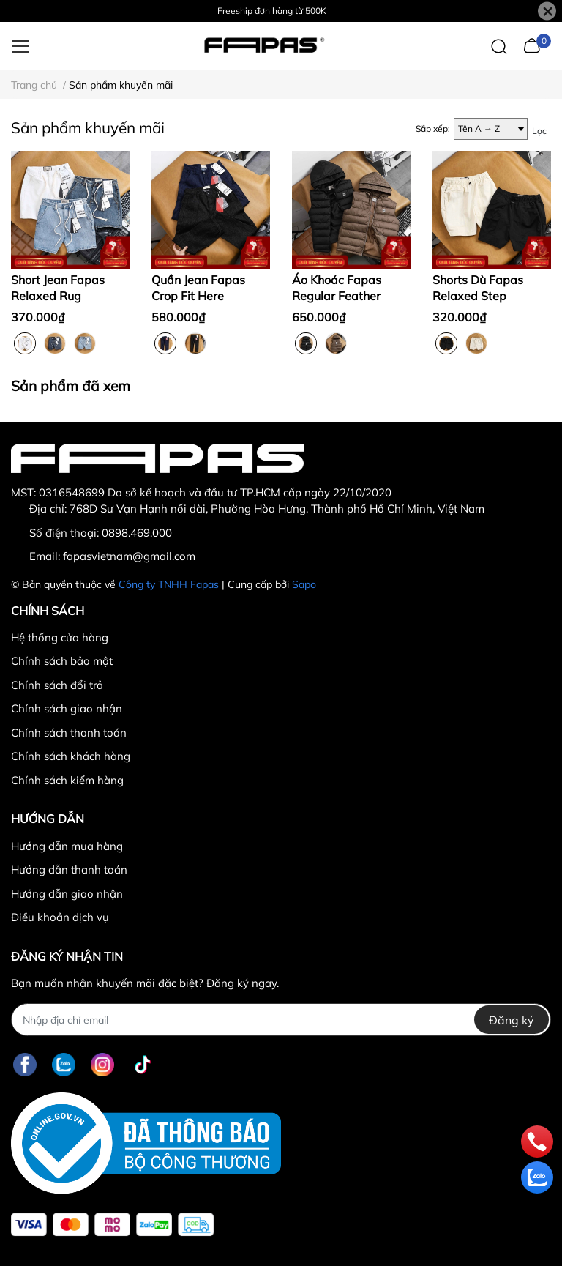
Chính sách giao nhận (66, 708)
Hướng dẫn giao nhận (67, 894)
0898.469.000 (137, 533)
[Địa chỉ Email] (281, 1019)
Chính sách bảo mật (62, 661)
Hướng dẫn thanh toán (69, 869)
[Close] (547, 11)
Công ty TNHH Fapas (169, 584)
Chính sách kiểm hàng (67, 780)
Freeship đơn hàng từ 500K (271, 10)
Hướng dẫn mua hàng (67, 846)
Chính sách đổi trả (57, 685)
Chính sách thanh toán (69, 733)
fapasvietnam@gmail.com (129, 556)
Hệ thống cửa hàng (59, 637)
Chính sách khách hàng (70, 756)
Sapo (304, 584)
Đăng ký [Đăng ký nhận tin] (511, 1020)
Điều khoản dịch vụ (60, 917)
